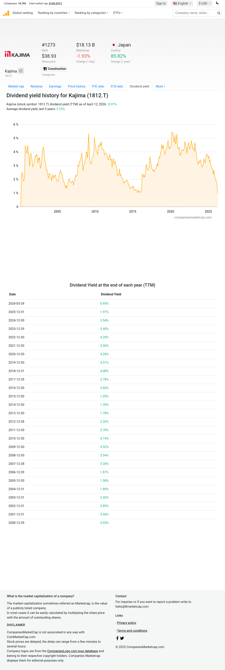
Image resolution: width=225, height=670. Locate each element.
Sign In (161, 3)
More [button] (159, 86)
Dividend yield (139, 86)
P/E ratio (98, 86)
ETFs (116, 13)
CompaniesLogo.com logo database (72, 651)
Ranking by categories (90, 13)
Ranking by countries (52, 13)
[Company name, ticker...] (197, 13)
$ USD (203, 3)
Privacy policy (126, 623)
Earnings (55, 86)
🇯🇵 (121, 45)
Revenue (37, 86)
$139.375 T (55, 3)
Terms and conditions (132, 631)
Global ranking (23, 13)
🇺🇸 (181, 3)
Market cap (16, 86)
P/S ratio (117, 86)
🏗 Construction (54, 69)
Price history (76, 86)
